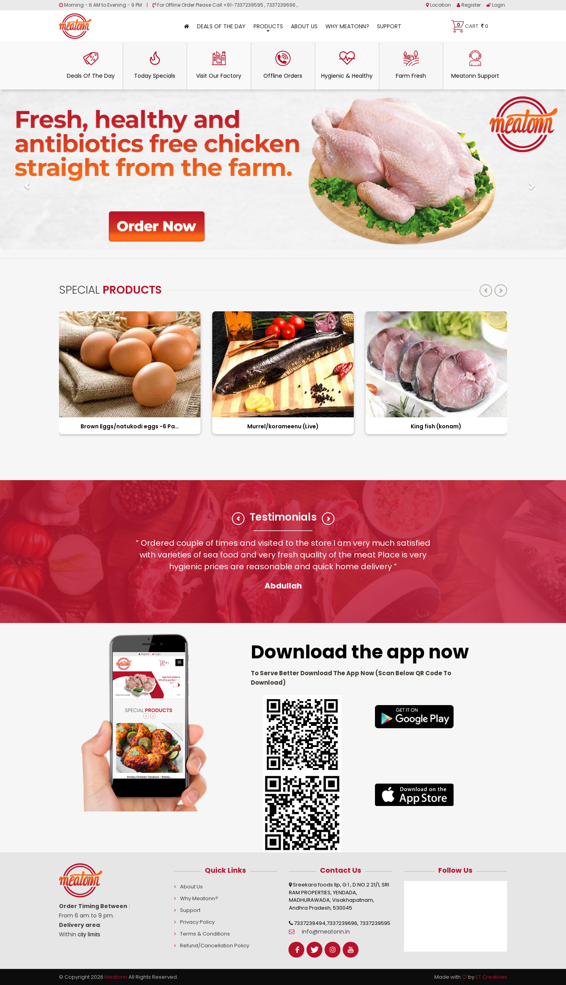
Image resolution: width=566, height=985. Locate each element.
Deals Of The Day (221, 26)
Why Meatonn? (347, 26)
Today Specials (154, 65)
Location (438, 5)
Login (496, 5)
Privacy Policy (197, 922)
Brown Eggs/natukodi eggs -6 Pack (130, 426)
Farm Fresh (411, 65)
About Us (304, 26)
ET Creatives (491, 977)
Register (469, 5)
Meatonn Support (475, 65)
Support (389, 26)
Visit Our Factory (218, 65)
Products (268, 27)
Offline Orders (282, 65)
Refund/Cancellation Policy (214, 945)
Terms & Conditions (205, 933)
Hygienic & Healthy (347, 65)
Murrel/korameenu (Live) (283, 426)
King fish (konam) (436, 426)
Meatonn (116, 977)
